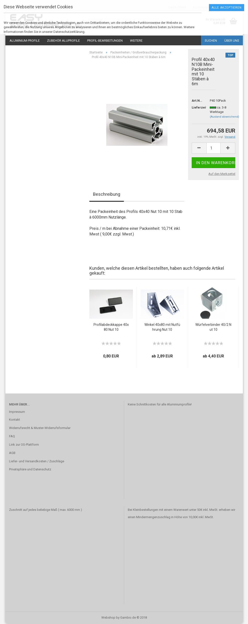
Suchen (211, 40)
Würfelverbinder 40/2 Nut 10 (213, 327)
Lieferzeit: (197, 107)
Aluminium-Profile (25, 40)
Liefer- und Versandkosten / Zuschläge (36, 461)
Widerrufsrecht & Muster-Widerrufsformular (40, 428)
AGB (12, 453)
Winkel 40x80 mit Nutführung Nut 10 (162, 327)
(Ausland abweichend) (224, 116)
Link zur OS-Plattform (24, 444)
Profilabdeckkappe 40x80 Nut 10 (111, 327)
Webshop (108, 617)
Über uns (231, 40)
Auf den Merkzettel (221, 174)
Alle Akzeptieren (227, 7)
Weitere (136, 40)
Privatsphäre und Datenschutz (30, 469)
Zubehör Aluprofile (63, 40)
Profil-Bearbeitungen (105, 40)
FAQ (12, 436)
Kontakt (14, 419)
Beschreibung (106, 194)
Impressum (17, 412)
